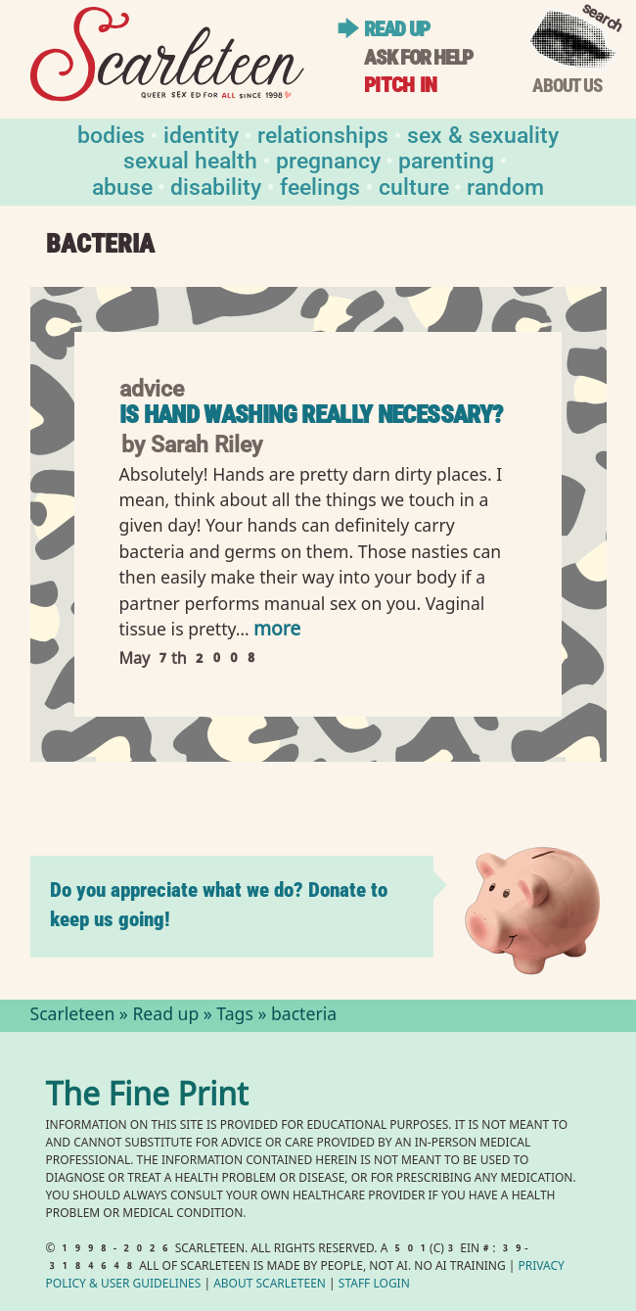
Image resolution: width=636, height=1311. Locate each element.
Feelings (320, 185)
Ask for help (418, 57)
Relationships (322, 133)
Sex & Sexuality (483, 133)
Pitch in (400, 84)
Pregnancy (328, 159)
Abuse (122, 185)
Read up (397, 29)
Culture (414, 185)
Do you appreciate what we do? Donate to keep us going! (218, 904)
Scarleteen (72, 1016)
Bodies (111, 133)
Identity (201, 133)
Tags (234, 1016)
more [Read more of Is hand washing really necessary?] (276, 631)
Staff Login (374, 1285)
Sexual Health (190, 159)
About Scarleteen (269, 1285)
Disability (215, 185)
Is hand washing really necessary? (311, 414)
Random (505, 185)
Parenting (446, 159)
